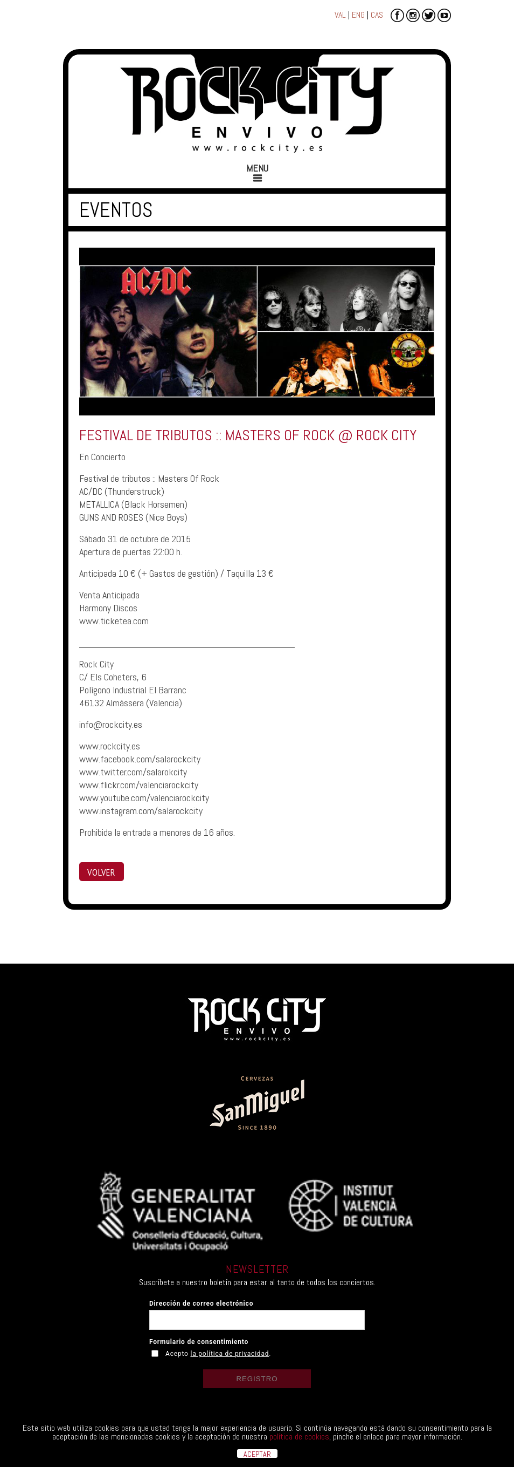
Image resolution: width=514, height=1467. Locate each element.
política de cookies (299, 1436)
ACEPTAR (257, 1453)
